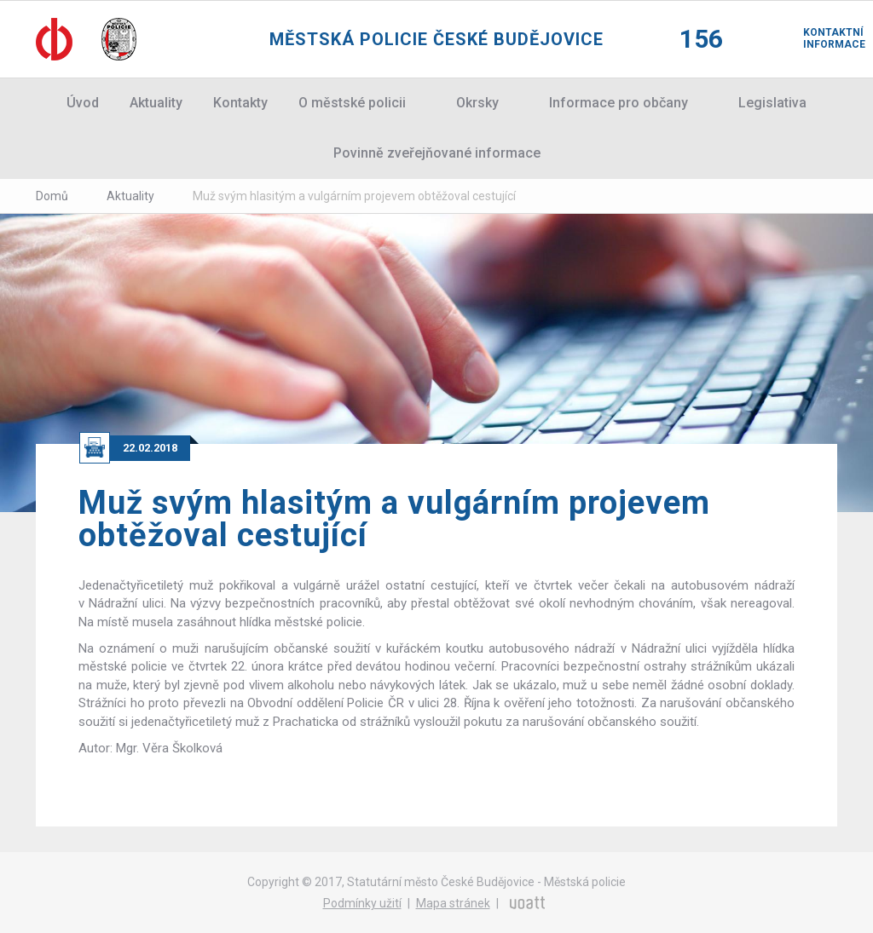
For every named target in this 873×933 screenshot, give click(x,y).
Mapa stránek (453, 903)
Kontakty (240, 103)
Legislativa (772, 103)
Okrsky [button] (477, 103)
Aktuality (156, 103)
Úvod (82, 103)
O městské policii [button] (352, 103)
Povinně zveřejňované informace (437, 153)
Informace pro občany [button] (618, 103)
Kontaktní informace (820, 38)
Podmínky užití (362, 903)
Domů (52, 196)
